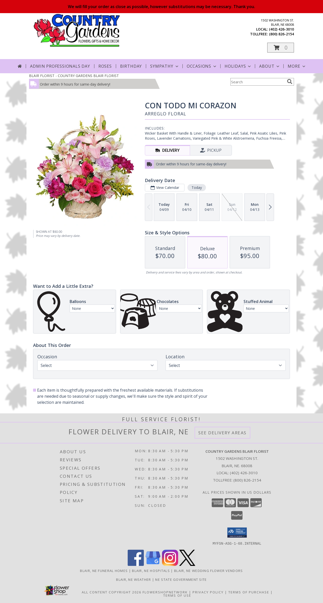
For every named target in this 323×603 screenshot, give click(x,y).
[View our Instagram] (170, 564)
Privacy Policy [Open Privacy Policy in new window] (208, 592)
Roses (105, 66)
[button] (280, 48)
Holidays (238, 66)
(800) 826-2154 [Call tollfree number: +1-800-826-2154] (281, 34)
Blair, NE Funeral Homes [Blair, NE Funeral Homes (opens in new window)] (104, 570)
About (269, 66)
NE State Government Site (181, 579)
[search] (290, 81)
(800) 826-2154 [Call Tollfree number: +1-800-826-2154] (247, 480)
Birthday (131, 66)
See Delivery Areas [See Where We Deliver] (222, 433)
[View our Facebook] (136, 564)
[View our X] (187, 564)
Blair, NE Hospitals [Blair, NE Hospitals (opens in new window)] (151, 570)
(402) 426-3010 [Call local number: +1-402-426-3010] (281, 29)
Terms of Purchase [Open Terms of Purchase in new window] (248, 592)
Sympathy (164, 66)
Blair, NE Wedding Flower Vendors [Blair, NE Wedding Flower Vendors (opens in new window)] (208, 570)
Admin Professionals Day (60, 66)
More (297, 66)
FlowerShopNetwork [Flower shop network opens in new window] (165, 592)
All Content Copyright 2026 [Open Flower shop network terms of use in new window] (111, 592)
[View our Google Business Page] (153, 564)
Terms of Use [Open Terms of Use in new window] (177, 595)
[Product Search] (258, 81)
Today (197, 187)
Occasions (202, 66)
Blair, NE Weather (133, 579)
